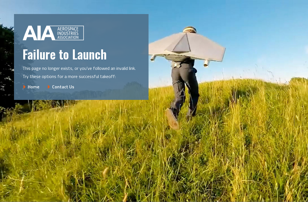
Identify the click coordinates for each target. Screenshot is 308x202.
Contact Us (63, 86)
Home (33, 86)
